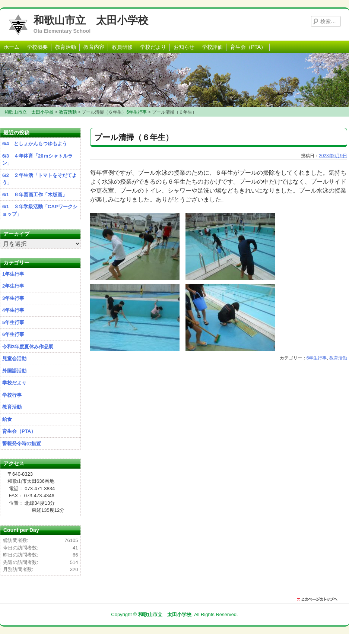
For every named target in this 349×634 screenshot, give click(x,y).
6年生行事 (317, 358)
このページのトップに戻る (319, 599)
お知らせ (184, 47)
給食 (7, 419)
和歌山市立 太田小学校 (91, 20)
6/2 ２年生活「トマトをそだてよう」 (39, 179)
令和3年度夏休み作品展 (27, 346)
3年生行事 (13, 298)
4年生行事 (13, 310)
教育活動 (65, 47)
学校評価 (212, 47)
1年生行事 (13, 274)
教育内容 (93, 47)
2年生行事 (13, 286)
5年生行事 (13, 322)
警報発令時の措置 (21, 443)
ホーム (11, 47)
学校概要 (37, 47)
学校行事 (12, 395)
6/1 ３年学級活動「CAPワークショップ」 (39, 210)
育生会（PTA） (248, 47)
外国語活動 (14, 371)
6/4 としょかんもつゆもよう (34, 143)
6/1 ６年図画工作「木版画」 (34, 194)
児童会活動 (14, 358)
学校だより (153, 47)
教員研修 (122, 47)
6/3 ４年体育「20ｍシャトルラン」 (37, 159)
